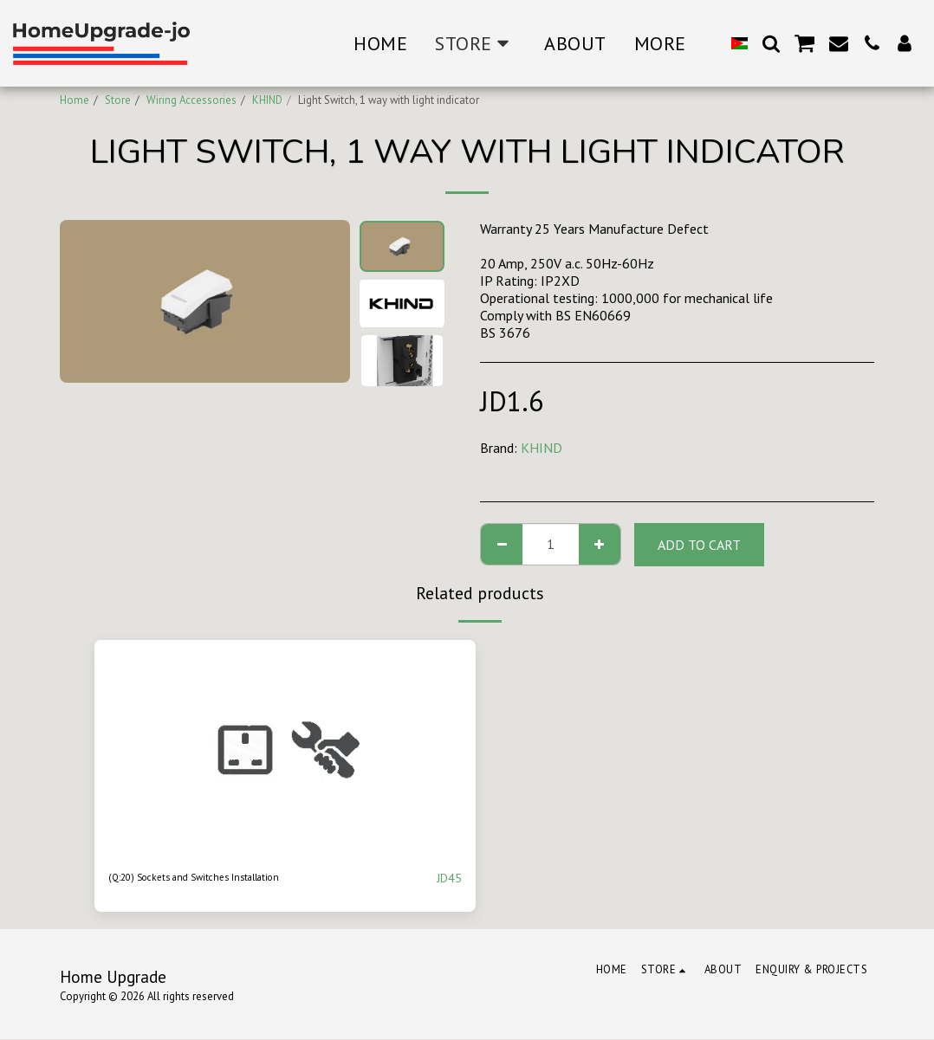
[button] (771, 43)
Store (118, 100)
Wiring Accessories (191, 100)
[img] (285, 747)
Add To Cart (699, 544)
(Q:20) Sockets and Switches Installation (227, 878)
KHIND (267, 100)
